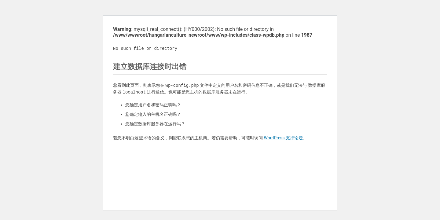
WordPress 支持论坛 (283, 137)
